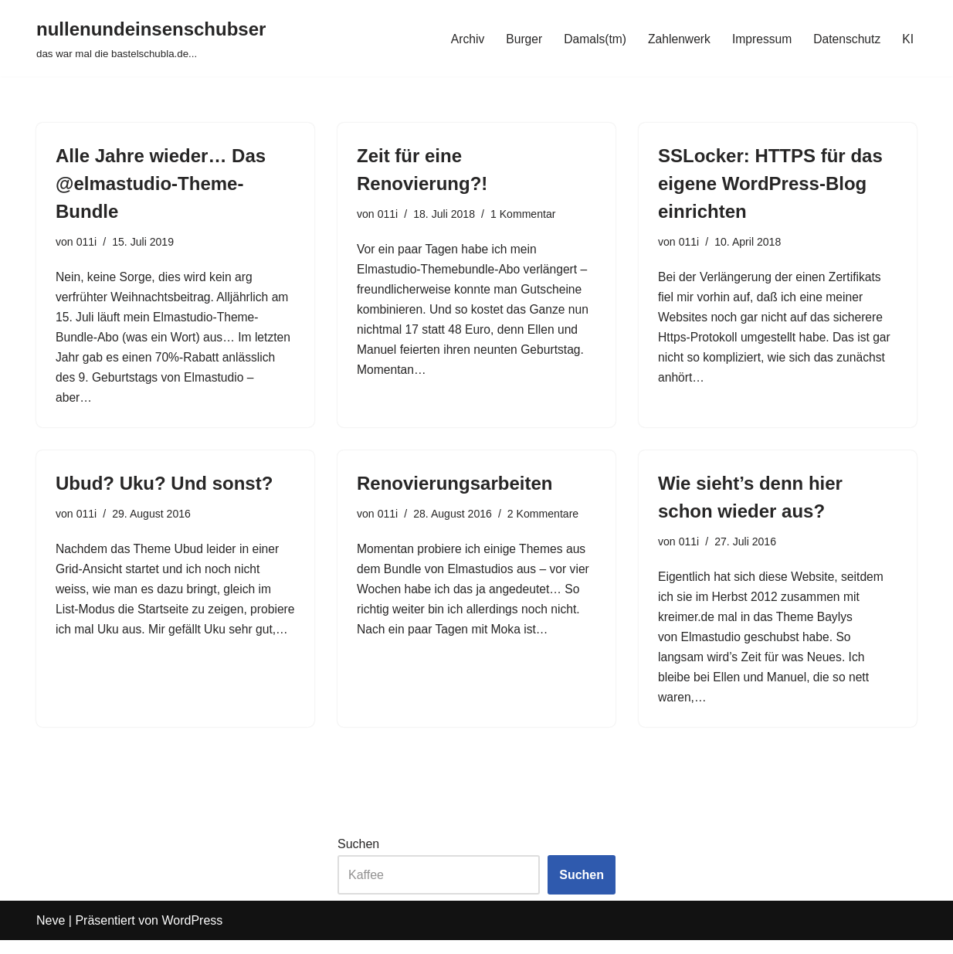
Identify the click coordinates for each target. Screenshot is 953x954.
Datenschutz (846, 38)
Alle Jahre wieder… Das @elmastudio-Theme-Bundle (161, 183)
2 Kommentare (546, 521)
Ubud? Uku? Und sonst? (164, 490)
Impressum (759, 38)
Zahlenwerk (675, 38)
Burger (517, 38)
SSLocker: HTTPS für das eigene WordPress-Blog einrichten (770, 183)
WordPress (191, 934)
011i (86, 242)
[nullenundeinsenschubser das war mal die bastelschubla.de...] (151, 38)
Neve (50, 934)
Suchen (358, 857)
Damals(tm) (590, 38)
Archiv (460, 38)
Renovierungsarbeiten (454, 490)
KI (908, 38)
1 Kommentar (526, 215)
